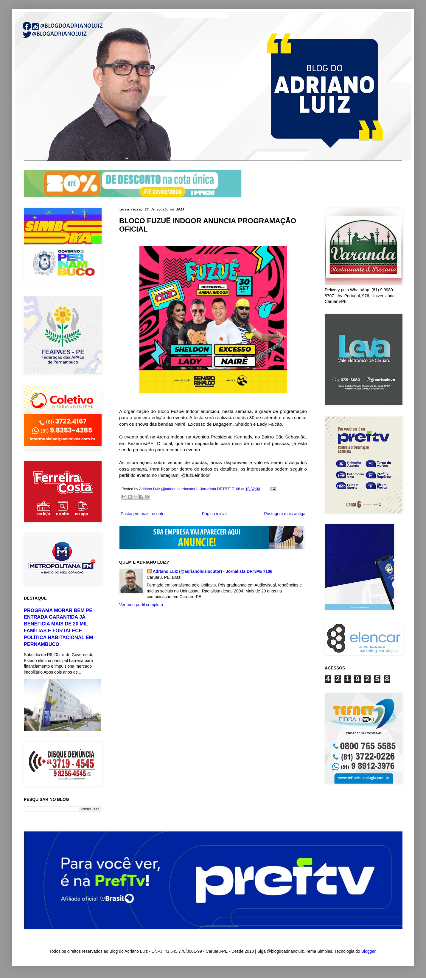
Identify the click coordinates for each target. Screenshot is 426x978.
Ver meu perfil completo (141, 604)
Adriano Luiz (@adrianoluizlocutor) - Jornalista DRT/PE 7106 (213, 571)
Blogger (368, 951)
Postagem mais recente (142, 513)
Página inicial (214, 513)
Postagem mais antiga (284, 513)
